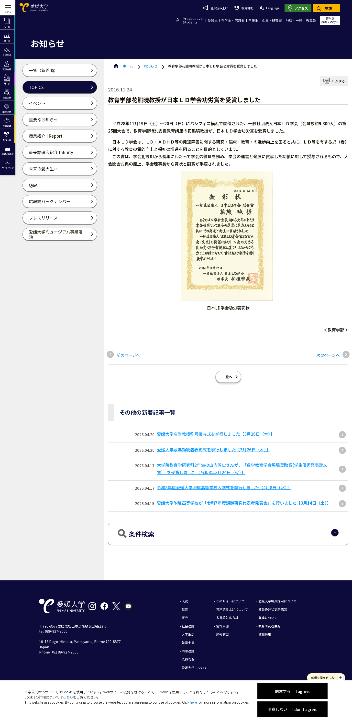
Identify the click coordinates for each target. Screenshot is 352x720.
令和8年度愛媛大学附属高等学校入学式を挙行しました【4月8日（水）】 (224, 487)
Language (269, 8)
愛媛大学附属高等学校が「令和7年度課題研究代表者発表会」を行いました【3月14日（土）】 (244, 503)
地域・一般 (294, 20)
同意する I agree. (292, 691)
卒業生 (253, 20)
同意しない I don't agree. (292, 709)
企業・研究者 (272, 20)
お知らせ (150, 66)
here (193, 702)
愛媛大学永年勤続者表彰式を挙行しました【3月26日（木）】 (213, 449)
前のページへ (128, 355)
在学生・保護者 (233, 20)
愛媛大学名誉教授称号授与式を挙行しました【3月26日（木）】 (216, 434)
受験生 (213, 20)
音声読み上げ (215, 7)
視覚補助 (243, 8)
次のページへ (328, 355)
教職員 (311, 20)
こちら (68, 697)
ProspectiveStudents (193, 20)
